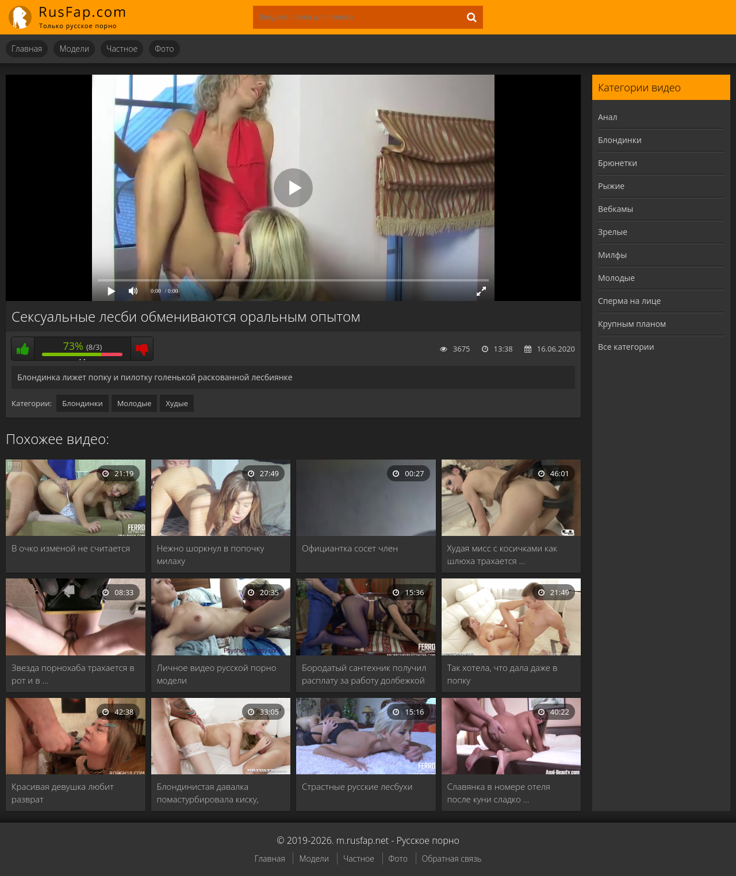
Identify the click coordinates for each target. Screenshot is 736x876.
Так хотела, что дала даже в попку (502, 674)
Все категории (626, 346)
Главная (27, 48)
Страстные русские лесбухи (357, 786)
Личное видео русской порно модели (217, 674)
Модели (74, 48)
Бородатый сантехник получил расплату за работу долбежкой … (364, 674)
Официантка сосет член (350, 548)
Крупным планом (632, 323)
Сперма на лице (629, 300)
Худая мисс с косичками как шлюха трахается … (502, 554)
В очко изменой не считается (71, 548)
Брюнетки (617, 162)
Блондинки (82, 403)
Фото (164, 48)
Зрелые (612, 231)
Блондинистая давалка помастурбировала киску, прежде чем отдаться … (208, 793)
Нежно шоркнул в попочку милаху (210, 554)
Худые (177, 403)
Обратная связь (452, 858)
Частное (121, 48)
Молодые (134, 403)
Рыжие (611, 185)
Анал (608, 116)
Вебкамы (615, 208)
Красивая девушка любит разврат (63, 793)
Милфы (612, 254)
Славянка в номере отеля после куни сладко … (498, 793)
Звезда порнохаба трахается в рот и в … (73, 674)
